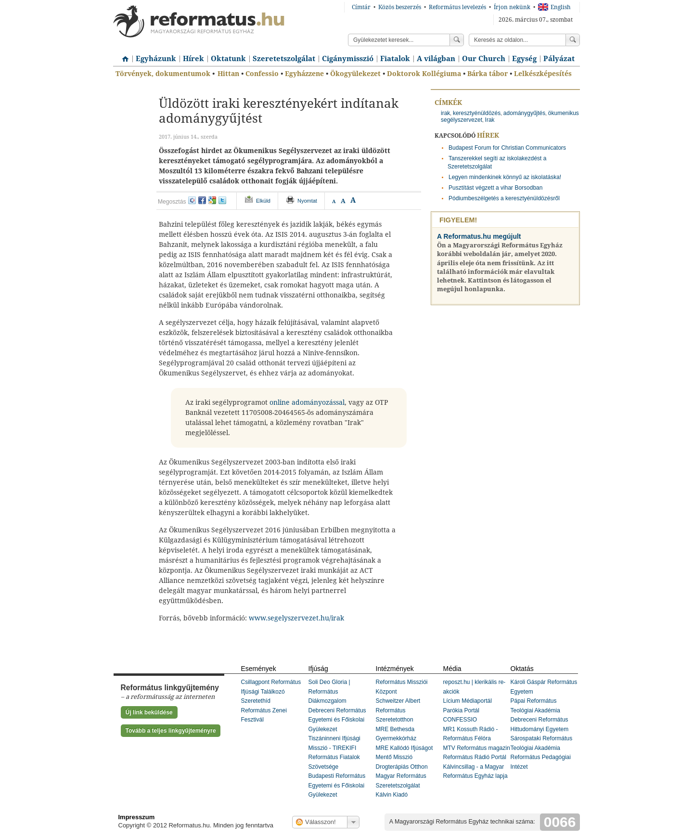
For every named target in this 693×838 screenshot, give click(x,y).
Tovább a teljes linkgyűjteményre (171, 730)
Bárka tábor (487, 73)
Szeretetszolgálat (284, 58)
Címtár (361, 7)
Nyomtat (307, 201)
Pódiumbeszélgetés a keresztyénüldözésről (504, 198)
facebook (202, 200)
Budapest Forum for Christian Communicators (507, 147)
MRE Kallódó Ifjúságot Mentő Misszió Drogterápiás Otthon (404, 757)
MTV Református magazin (476, 748)
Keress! (572, 40)
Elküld (263, 201)
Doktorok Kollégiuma (424, 73)
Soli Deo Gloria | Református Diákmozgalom (329, 691)
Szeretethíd (255, 700)
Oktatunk (228, 58)
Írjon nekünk (512, 7)
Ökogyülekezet (355, 73)
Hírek (193, 58)
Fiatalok (395, 58)
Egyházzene (304, 73)
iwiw (192, 200)
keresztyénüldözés (476, 113)
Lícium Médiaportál (467, 700)
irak (445, 113)
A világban (436, 58)
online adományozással (307, 402)
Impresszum (136, 817)
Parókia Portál (461, 710)
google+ (212, 200)
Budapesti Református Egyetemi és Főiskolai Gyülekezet (337, 785)
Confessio (262, 73)
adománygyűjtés (524, 113)
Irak (490, 119)
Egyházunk (156, 58)
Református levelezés (457, 7)
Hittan (228, 73)
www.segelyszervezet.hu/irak (296, 618)
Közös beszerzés (399, 7)
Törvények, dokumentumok (163, 73)
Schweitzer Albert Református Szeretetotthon (398, 710)
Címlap (122, 55)
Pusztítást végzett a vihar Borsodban (495, 187)
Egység (524, 58)
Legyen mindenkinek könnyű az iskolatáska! (505, 177)
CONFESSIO (460, 719)
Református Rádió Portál (474, 757)
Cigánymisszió (347, 58)
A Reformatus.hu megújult (479, 236)
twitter (222, 200)
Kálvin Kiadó (392, 794)
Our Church (483, 58)
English (554, 7)
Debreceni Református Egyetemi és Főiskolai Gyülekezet (337, 720)
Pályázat (559, 58)
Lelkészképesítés (543, 73)
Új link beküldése (149, 712)
